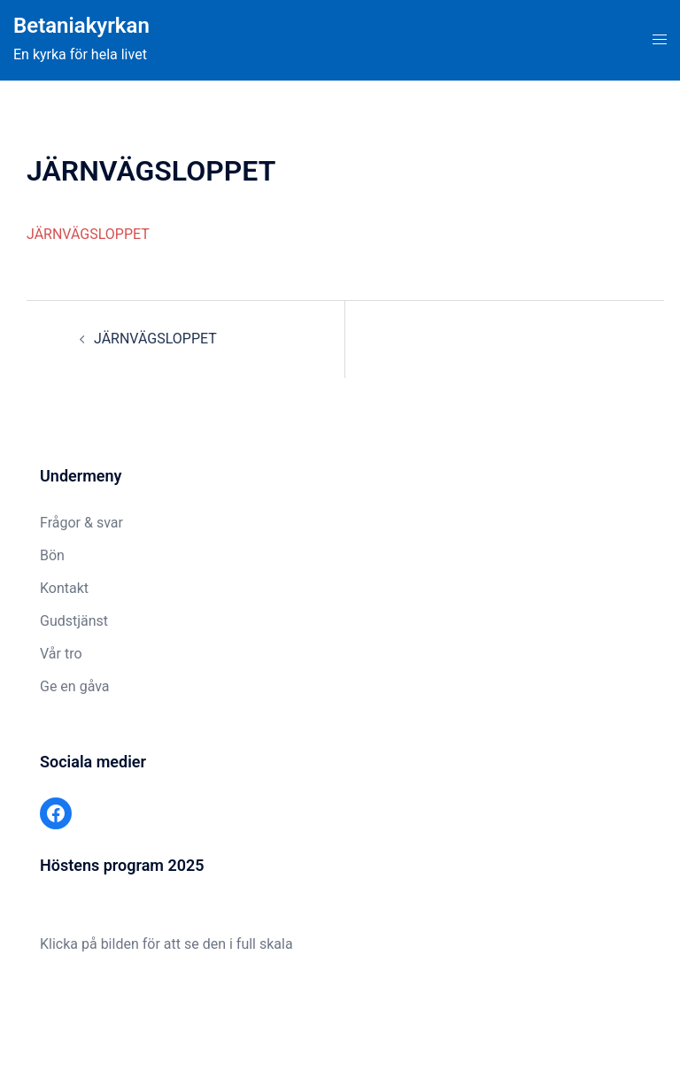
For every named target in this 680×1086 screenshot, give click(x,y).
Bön (52, 555)
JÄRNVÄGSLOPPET (88, 234)
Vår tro (61, 653)
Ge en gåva (75, 686)
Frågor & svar (81, 522)
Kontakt (64, 588)
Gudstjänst (74, 620)
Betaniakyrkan (81, 25)
